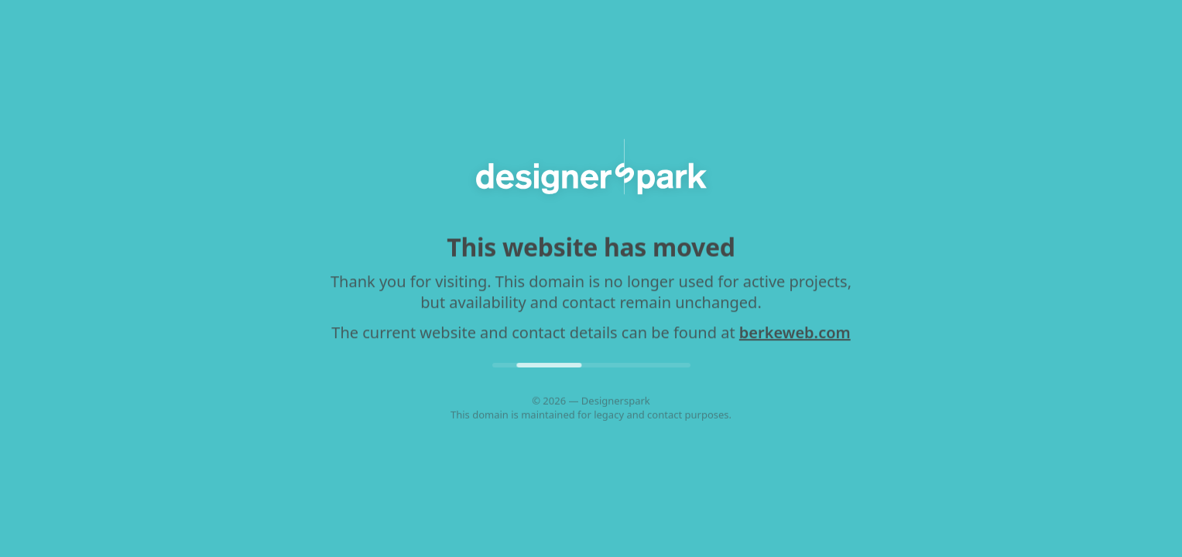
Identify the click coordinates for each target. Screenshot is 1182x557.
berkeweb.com (795, 333)
